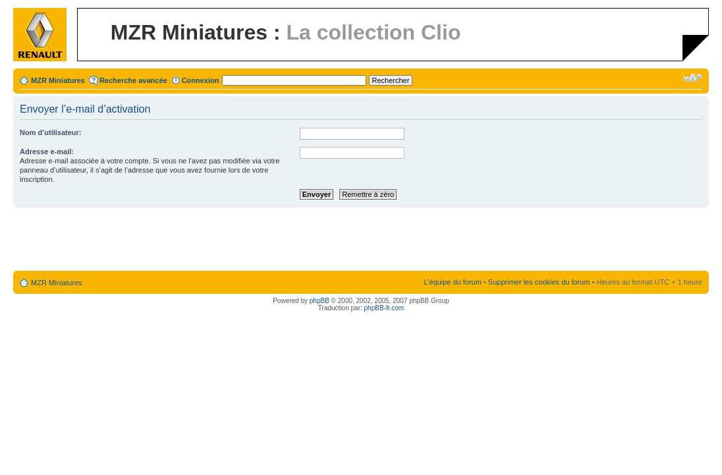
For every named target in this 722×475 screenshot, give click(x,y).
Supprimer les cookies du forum (539, 282)
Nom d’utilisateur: (51, 132)
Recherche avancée (133, 80)
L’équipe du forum (452, 282)
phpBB (319, 300)
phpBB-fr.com (384, 308)
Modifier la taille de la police (692, 78)
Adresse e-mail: (47, 151)
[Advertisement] (361, 239)
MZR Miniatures (58, 80)
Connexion (200, 80)
